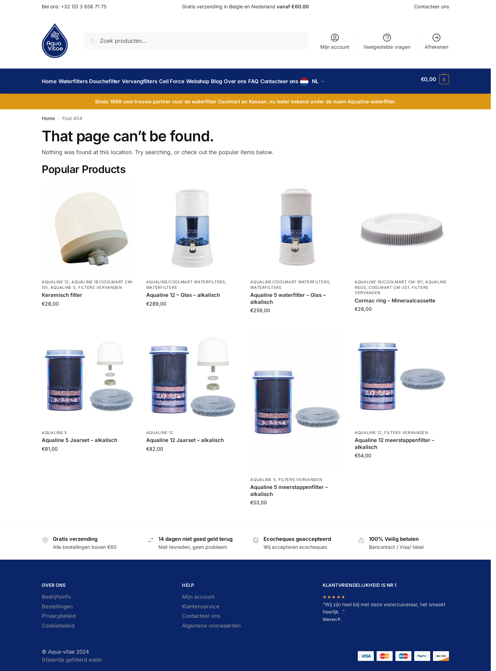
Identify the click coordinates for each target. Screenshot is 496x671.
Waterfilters (161, 283)
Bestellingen (57, 602)
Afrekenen (436, 41)
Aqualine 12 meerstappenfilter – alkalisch (394, 440)
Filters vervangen (100, 283)
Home (48, 114)
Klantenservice (200, 602)
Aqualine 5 (63, 283)
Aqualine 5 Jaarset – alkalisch (79, 436)
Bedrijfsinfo (56, 593)
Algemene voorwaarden (211, 621)
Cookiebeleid (58, 621)
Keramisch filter (62, 291)
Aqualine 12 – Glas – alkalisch (183, 291)
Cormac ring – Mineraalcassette (395, 296)
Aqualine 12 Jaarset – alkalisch (185, 436)
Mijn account (334, 41)
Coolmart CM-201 (389, 283)
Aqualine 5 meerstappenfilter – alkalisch (289, 487)
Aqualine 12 (55, 278)
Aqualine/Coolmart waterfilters (185, 278)
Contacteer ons (431, 6)
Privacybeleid (59, 612)
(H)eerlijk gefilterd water (72, 656)
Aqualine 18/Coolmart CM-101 (389, 278)
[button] (435, 79)
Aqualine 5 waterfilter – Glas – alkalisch (288, 294)
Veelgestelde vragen (386, 41)
